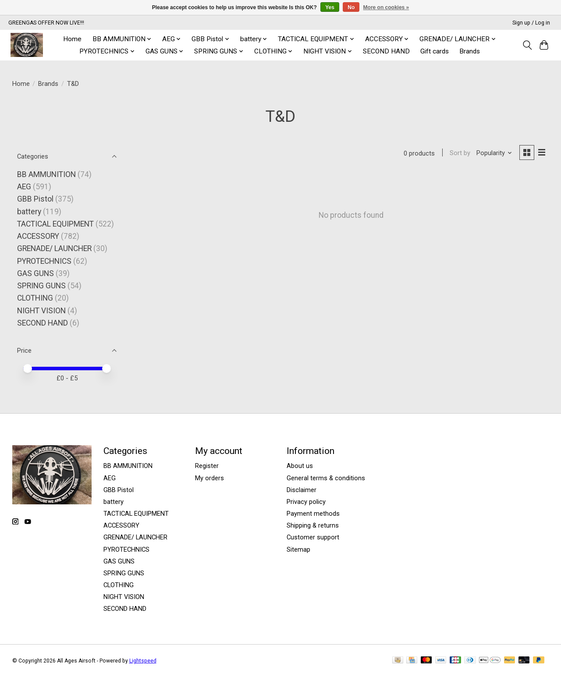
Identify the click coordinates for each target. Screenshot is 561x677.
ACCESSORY (38, 236)
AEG (24, 186)
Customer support (313, 537)
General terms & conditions (326, 478)
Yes (329, 7)
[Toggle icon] (527, 45)
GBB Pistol (35, 199)
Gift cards (434, 51)
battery (29, 211)
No (351, 7)
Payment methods (313, 513)
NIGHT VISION (41, 310)
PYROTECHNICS (44, 261)
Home (72, 39)
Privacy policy (306, 502)
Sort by (459, 153)
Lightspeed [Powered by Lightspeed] (142, 661)
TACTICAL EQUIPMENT (55, 224)
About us (300, 466)
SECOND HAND (386, 51)
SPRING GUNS (41, 285)
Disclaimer (301, 490)
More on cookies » (386, 7)
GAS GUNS (35, 273)
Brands (469, 51)
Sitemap (298, 549)
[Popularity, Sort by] (493, 153)
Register (207, 466)
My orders (209, 478)
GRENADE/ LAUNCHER (54, 248)
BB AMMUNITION (46, 174)
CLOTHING (35, 298)
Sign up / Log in (531, 23)
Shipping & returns (313, 525)
